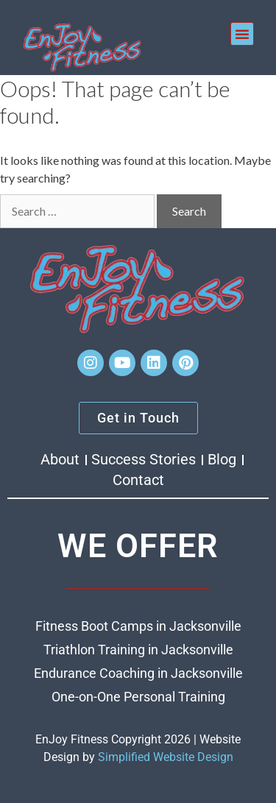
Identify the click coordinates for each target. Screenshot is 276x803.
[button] (242, 34)
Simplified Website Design (165, 757)
